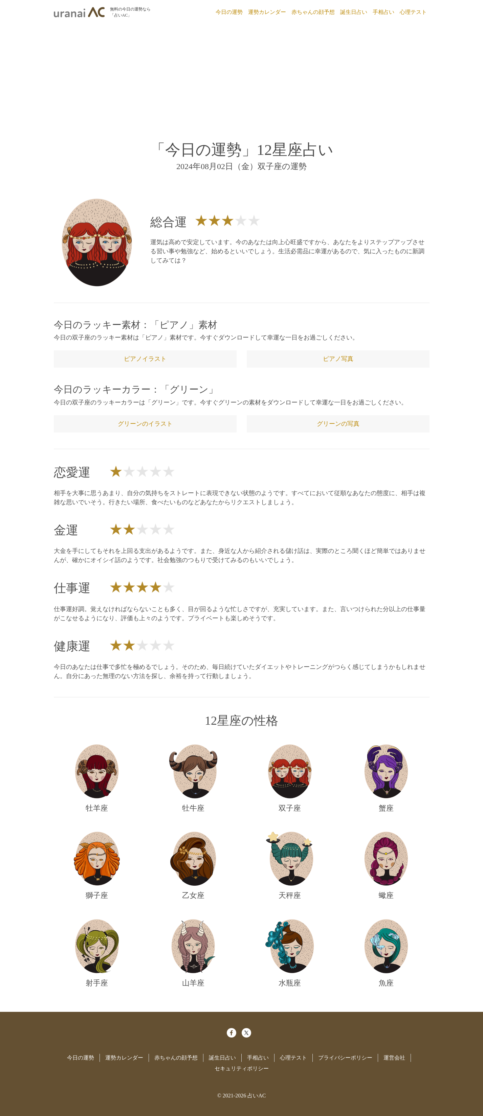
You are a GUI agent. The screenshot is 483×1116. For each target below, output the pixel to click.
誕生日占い (353, 12)
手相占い (383, 12)
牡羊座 (97, 808)
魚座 (386, 983)
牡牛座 (193, 808)
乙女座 (193, 895)
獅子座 (97, 895)
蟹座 (386, 808)
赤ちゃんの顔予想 (313, 12)
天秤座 (290, 895)
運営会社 (394, 1058)
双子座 (290, 808)
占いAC (256, 1095)
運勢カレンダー (267, 12)
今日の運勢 (229, 12)
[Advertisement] (242, 77)
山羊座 (193, 983)
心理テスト (413, 12)
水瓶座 (290, 983)
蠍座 (386, 895)
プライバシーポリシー (345, 1058)
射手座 (97, 983)
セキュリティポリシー (242, 1068)
